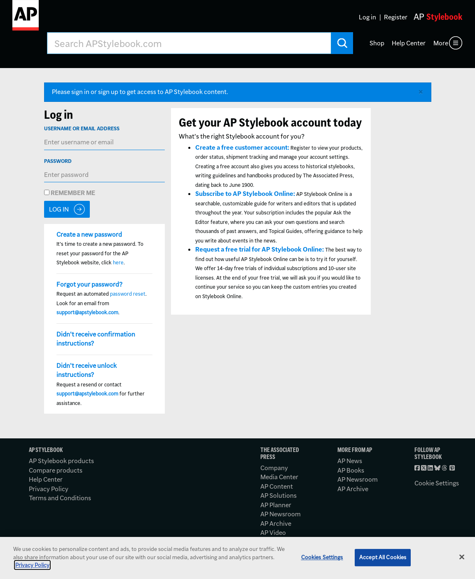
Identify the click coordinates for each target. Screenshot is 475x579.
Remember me (69, 192)
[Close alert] (420, 92)
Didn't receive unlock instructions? (86, 370)
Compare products (55, 470)
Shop (377, 43)
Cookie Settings (436, 483)
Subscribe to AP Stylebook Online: (245, 193)
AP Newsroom (280, 514)
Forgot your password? (89, 284)
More (440, 43)
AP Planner (275, 505)
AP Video (273, 532)
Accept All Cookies (382, 557)
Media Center (279, 477)
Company (274, 468)
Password (58, 161)
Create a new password (89, 234)
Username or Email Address (81, 128)
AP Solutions (278, 495)
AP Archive (275, 523)
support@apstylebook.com (87, 312)
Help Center (409, 43)
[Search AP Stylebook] (189, 43)
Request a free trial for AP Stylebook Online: (259, 249)
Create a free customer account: (242, 147)
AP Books (350, 470)
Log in (367, 17)
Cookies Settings (322, 557)
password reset (127, 293)
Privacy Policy (48, 489)
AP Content (276, 486)
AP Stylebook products (61, 461)
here (118, 262)
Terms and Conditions (60, 498)
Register (395, 17)
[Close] (462, 557)
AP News (349, 461)
